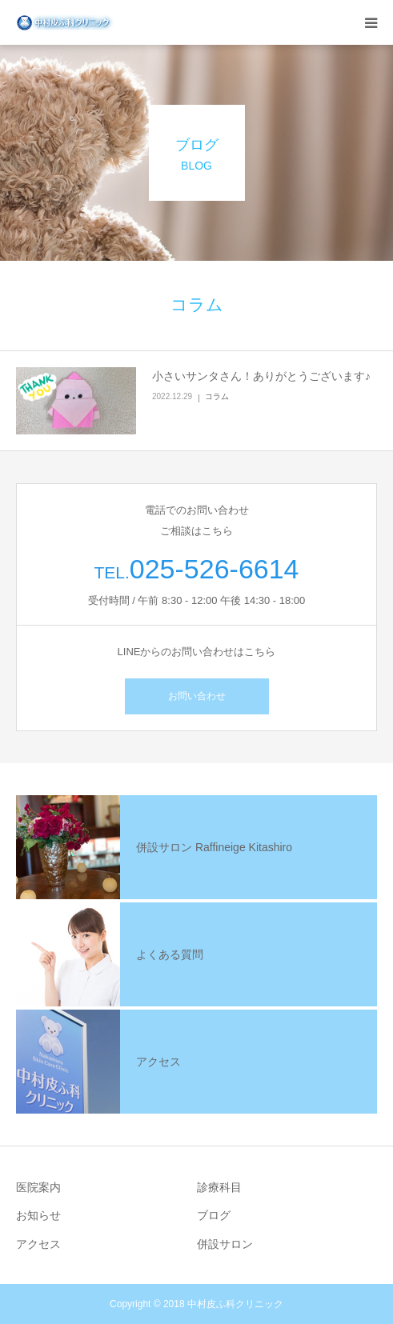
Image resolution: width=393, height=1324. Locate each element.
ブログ (214, 1215)
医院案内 (38, 1187)
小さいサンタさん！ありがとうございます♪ (261, 376)
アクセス (38, 1244)
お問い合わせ (197, 696)
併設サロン (225, 1244)
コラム (217, 396)
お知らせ (38, 1215)
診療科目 (219, 1187)
